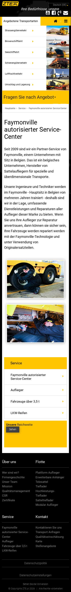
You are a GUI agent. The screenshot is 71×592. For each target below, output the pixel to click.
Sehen (12, 429)
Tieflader (41, 486)
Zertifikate (8, 500)
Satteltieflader (44, 500)
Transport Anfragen (48, 532)
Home (55, 21)
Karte (39, 541)
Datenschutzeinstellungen (35, 575)
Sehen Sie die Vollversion (35, 584)
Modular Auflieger (47, 505)
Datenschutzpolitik (35, 563)
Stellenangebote (46, 546)
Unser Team (9, 482)
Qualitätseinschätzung (50, 537)
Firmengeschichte (13, 477)
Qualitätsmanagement (16, 491)
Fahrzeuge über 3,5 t (25, 401)
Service (16, 363)
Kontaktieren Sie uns (49, 527)
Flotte (40, 462)
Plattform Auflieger (48, 472)
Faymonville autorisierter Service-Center (39, 377)
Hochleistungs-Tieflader (45, 493)
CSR (4, 495)
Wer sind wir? (10, 472)
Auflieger (17, 390)
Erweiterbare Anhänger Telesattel (50, 480)
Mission (7, 486)
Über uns (9, 462)
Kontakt (42, 517)
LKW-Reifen (19, 413)
